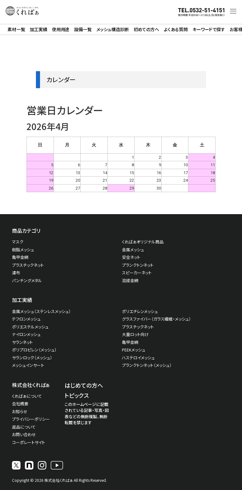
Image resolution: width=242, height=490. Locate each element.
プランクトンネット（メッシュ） (147, 365)
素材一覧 (16, 29)
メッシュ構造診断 (112, 29)
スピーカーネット (137, 273)
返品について (24, 427)
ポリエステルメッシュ (30, 327)
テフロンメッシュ (26, 319)
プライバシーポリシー (31, 419)
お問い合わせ (24, 434)
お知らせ (19, 411)
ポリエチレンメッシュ (140, 311)
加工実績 (38, 29)
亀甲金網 (20, 257)
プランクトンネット (137, 265)
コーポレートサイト (28, 442)
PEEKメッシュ (133, 350)
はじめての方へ (84, 385)
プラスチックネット (28, 265)
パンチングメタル (27, 280)
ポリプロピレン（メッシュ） (34, 350)
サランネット (22, 342)
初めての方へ (146, 29)
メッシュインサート (28, 365)
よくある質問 (176, 29)
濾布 (16, 273)
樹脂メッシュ (23, 250)
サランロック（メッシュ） (32, 358)
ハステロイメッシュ (138, 358)
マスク (17, 242)
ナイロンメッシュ (26, 334)
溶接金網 (130, 280)
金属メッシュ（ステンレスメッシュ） (41, 311)
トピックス (77, 395)
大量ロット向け (135, 334)
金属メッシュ (133, 250)
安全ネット (131, 257)
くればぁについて (27, 396)
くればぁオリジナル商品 (143, 242)
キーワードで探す (209, 29)
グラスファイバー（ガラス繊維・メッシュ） (156, 319)
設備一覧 (82, 29)
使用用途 (60, 29)
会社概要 (20, 404)
